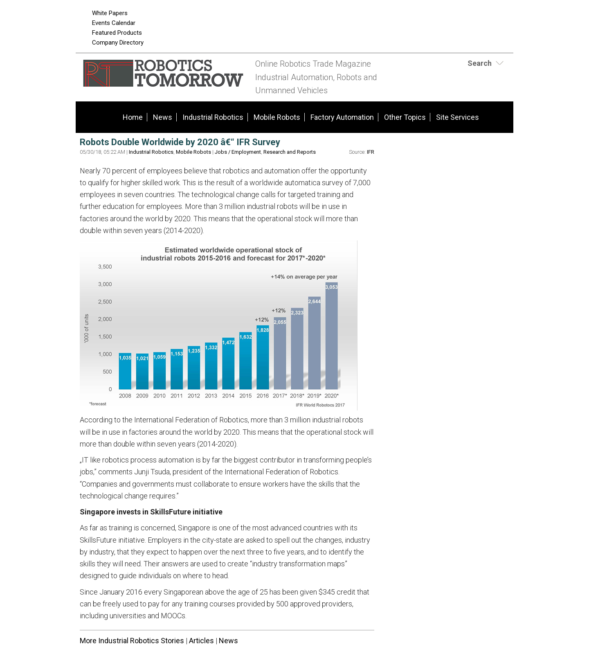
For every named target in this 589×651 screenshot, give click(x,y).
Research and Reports (289, 152)
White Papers (110, 13)
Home (133, 117)
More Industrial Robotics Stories (132, 640)
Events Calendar (113, 23)
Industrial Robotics (212, 117)
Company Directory (118, 42)
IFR (370, 152)
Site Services (457, 117)
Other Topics (405, 117)
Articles (201, 640)
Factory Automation (342, 117)
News (162, 117)
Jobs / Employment (238, 152)
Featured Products (117, 32)
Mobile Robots (277, 117)
